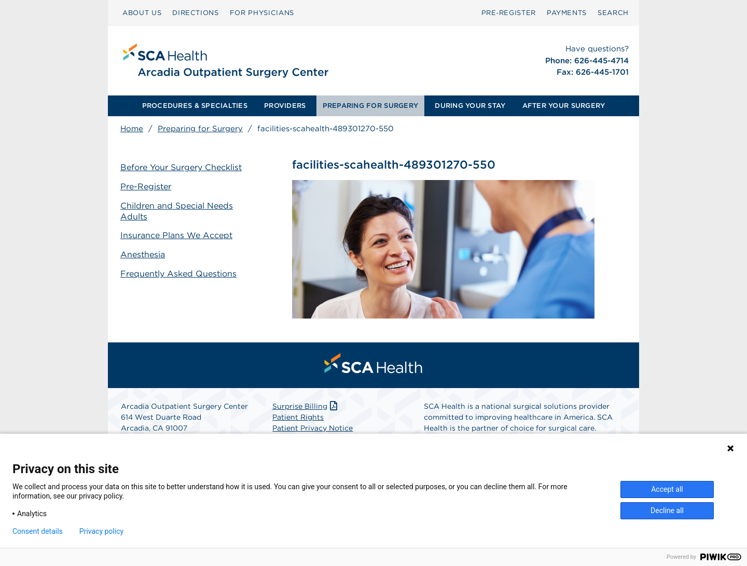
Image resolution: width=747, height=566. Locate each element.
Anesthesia (142, 254)
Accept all (667, 489)
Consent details (37, 531)
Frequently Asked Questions (178, 274)
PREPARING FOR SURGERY (370, 105)
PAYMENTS (567, 13)
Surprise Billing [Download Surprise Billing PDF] (305, 406)
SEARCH (613, 13)
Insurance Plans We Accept (176, 235)
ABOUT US (141, 13)
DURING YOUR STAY (470, 105)
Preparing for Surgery (200, 128)
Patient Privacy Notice (312, 428)
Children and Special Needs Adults (176, 211)
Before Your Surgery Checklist (181, 167)
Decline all (667, 510)
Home (131, 128)
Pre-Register (145, 186)
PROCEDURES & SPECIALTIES (194, 105)
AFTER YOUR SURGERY (563, 105)
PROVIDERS (285, 105)
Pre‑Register (508, 13)
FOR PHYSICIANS (262, 13)
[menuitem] (141, 13)
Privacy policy (101, 531)
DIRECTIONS (195, 13)
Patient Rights (298, 417)
